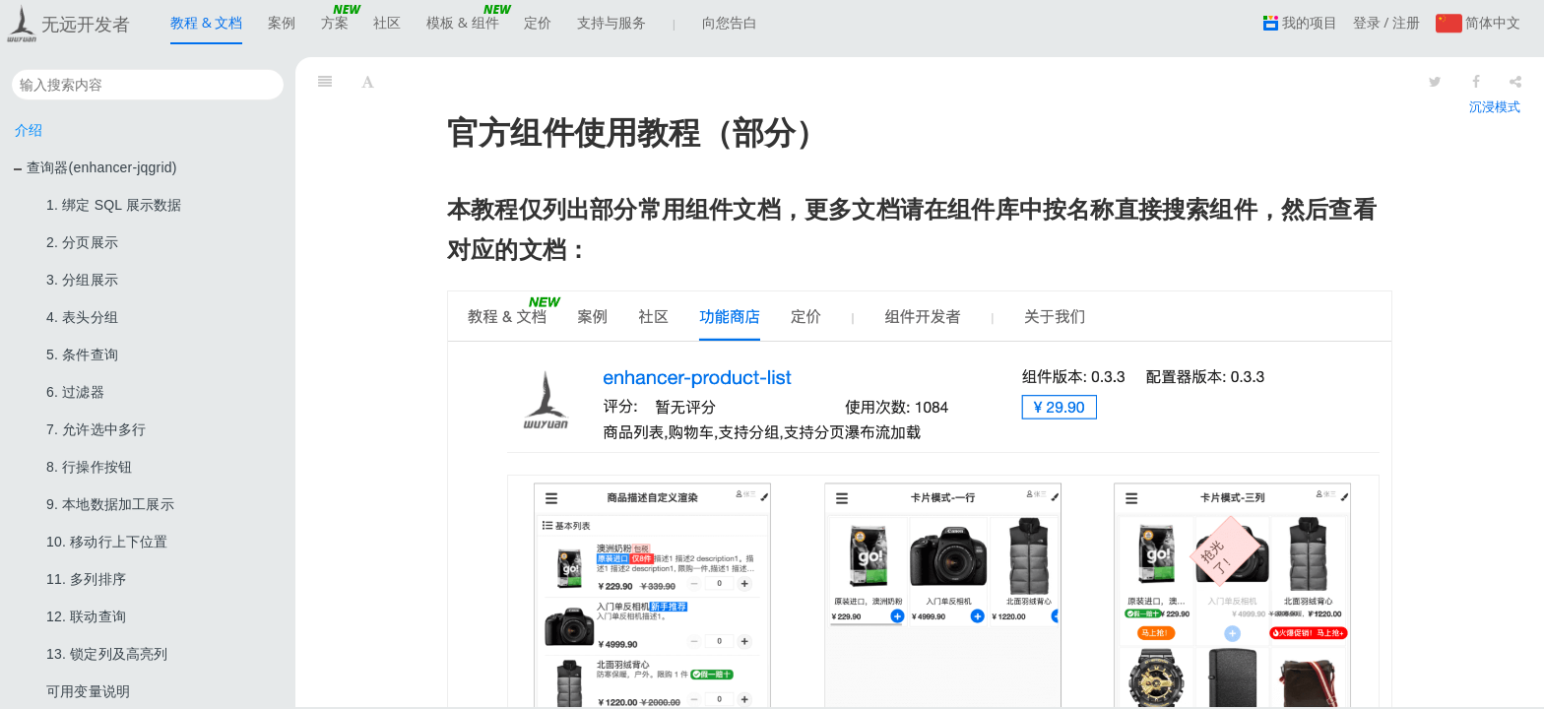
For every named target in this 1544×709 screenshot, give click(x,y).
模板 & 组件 (462, 28)
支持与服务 (611, 28)
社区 (387, 22)
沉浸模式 (1494, 106)
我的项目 (1300, 22)
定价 (537, 22)
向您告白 (729, 22)
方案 (335, 28)
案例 (281, 22)
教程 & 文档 (206, 28)
